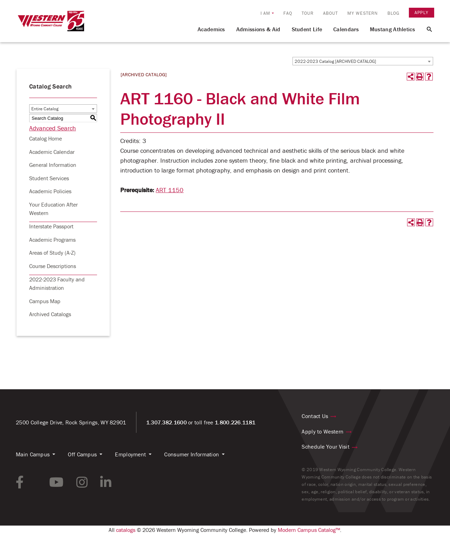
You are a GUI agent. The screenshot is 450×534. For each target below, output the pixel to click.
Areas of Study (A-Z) (52, 252)
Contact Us (315, 415)
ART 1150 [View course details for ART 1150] (170, 190)
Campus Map (44, 301)
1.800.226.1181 (235, 422)
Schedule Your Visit (325, 446)
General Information (52, 164)
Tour (308, 13)
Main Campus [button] (33, 454)
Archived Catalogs (50, 314)
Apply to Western (322, 431)
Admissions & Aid (258, 29)
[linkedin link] (105, 482)
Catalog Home (45, 138)
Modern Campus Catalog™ (309, 529)
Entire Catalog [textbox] (44, 109)
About (330, 13)
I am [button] (265, 13)
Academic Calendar (52, 151)
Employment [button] (130, 454)
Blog (393, 13)
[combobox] (362, 61)
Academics (211, 29)
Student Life (307, 29)
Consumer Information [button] (191, 454)
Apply (421, 12)
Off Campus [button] (82, 454)
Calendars (346, 29)
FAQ (287, 13)
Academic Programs (52, 239)
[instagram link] (82, 482)
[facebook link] (20, 482)
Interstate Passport (51, 226)
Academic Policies (50, 191)
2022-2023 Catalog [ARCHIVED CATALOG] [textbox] (335, 61)
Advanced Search (52, 128)
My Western (362, 13)
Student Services (49, 178)
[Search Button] (425, 28)
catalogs (125, 529)
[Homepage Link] (51, 24)
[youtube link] (56, 482)
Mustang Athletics (392, 29)
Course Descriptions (52, 265)
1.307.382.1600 (166, 422)
